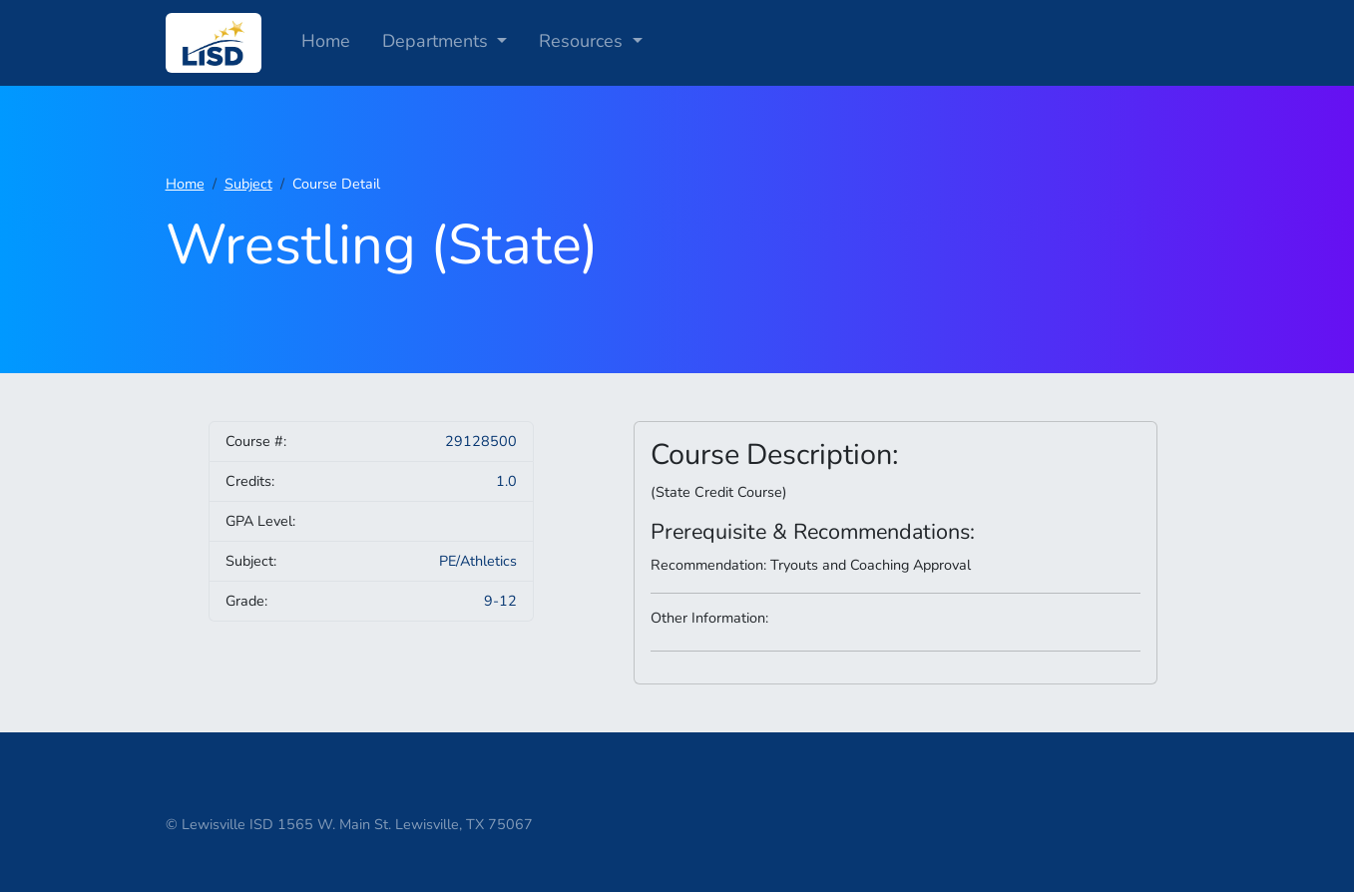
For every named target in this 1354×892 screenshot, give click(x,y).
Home (325, 41)
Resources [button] (583, 41)
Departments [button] (437, 41)
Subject (248, 184)
